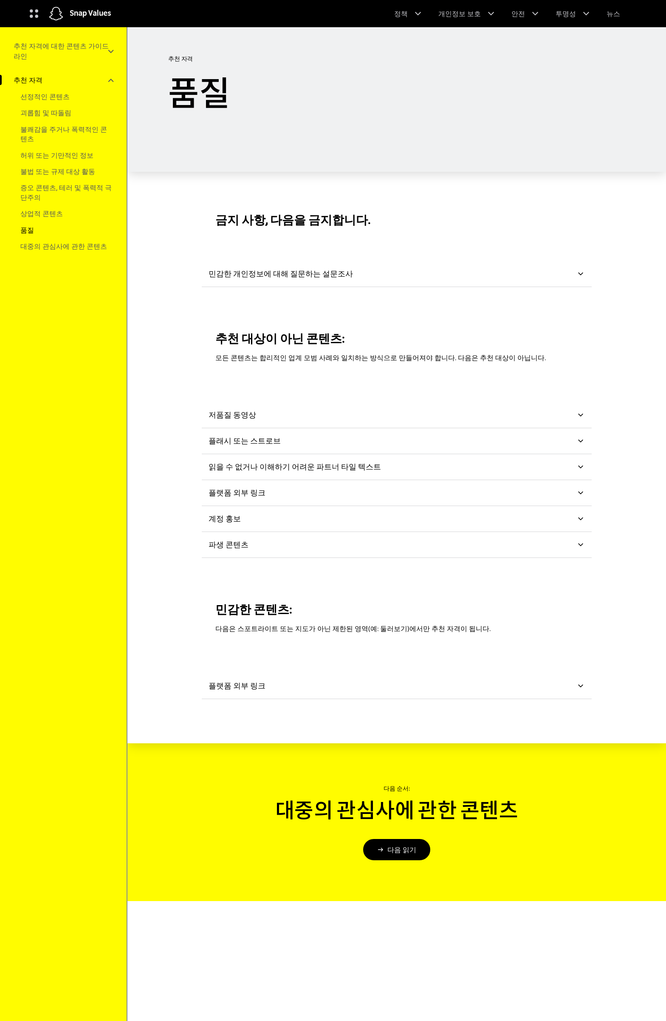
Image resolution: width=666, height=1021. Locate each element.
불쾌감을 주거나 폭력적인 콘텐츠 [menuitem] (63, 134)
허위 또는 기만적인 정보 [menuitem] (56, 155)
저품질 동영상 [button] (397, 415)
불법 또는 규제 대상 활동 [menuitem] (57, 171)
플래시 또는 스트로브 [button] (397, 441)
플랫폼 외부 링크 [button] (397, 493)
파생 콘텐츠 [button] (397, 544)
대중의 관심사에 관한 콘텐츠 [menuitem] (63, 246)
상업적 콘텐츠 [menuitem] (41, 213)
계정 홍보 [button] (397, 518)
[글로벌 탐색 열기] (33, 13)
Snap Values (90, 13)
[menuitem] (63, 51)
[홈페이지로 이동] (56, 13)
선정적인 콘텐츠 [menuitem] (45, 96)
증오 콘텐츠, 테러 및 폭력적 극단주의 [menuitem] (66, 192)
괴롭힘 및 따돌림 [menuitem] (45, 112)
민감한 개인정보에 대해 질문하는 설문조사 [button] (397, 274)
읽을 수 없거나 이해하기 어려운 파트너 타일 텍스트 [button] (397, 467)
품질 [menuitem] (27, 230)
